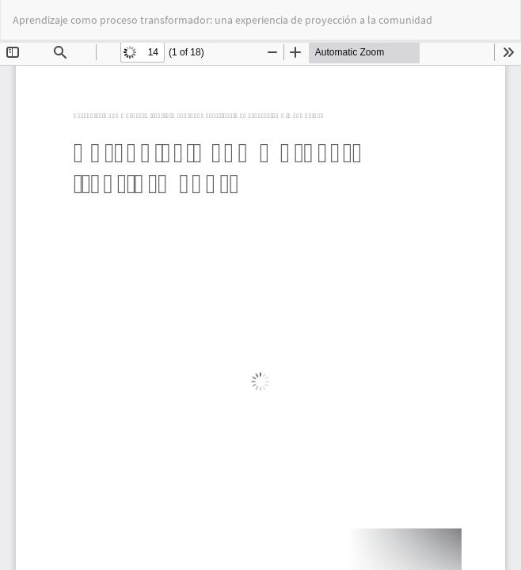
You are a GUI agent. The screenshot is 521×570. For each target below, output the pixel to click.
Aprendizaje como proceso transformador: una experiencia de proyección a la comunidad (222, 20)
